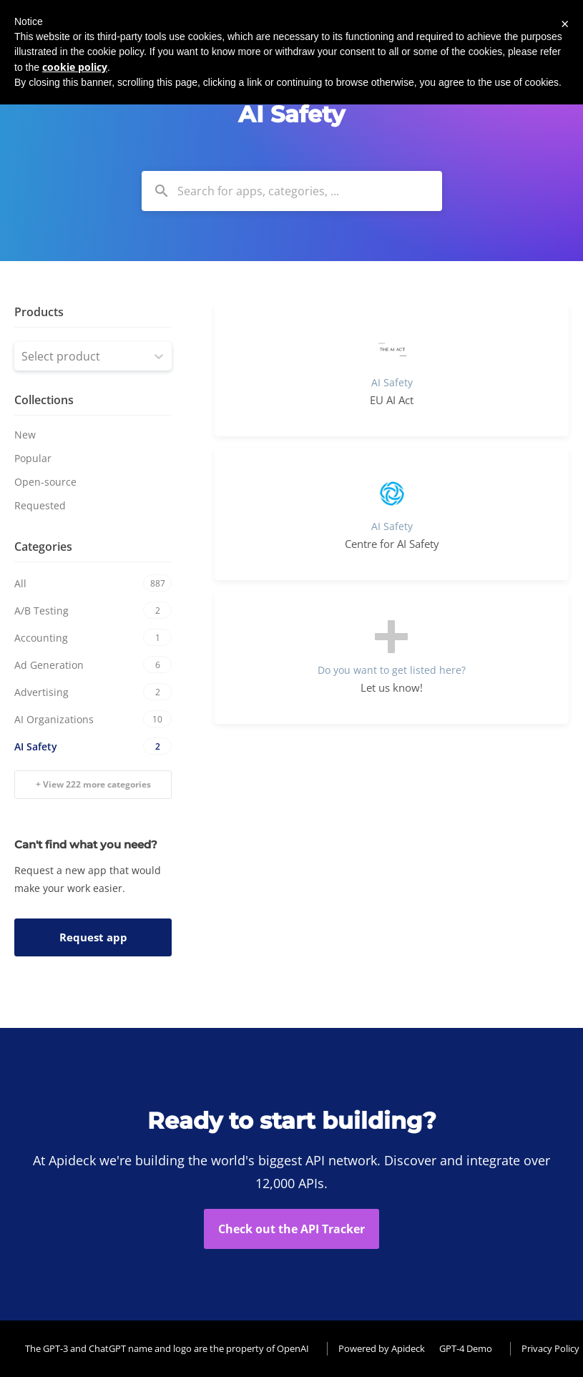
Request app (93, 937)
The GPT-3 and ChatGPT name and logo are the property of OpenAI (167, 1348)
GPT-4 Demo (465, 1348)
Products (39, 312)
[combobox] (292, 191)
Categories (43, 546)
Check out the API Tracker (291, 1229)
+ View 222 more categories (93, 784)
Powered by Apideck (381, 1348)
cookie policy (74, 67)
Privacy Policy (550, 1348)
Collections (44, 400)
